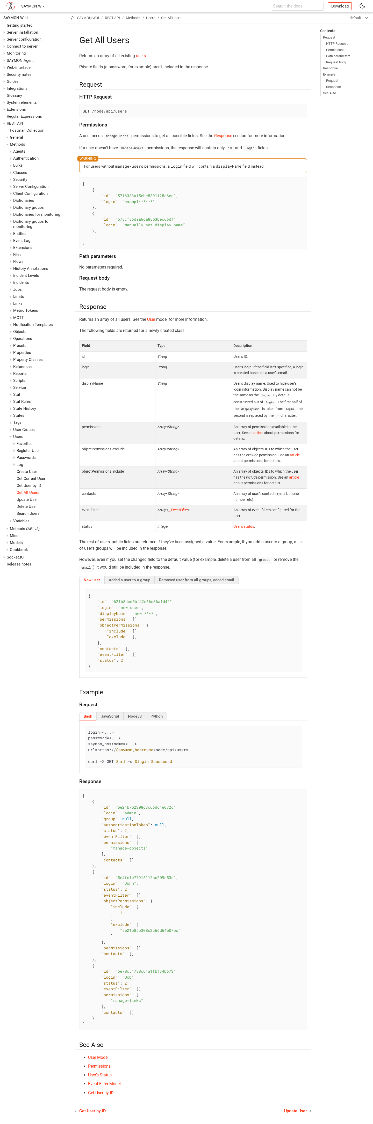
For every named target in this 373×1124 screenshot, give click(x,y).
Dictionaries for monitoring (36, 214)
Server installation (22, 32)
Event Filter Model (104, 1080)
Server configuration (24, 39)
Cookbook (19, 549)
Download (340, 6)
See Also (329, 93)
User (151, 318)
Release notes (19, 564)
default (355, 18)
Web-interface (19, 67)
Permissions (335, 50)
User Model (98, 1054)
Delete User (27, 506)
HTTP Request (337, 44)
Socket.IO (15, 557)
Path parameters (338, 56)
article (258, 431)
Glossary (14, 95)
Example (329, 74)
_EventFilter (178, 508)
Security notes (19, 74)
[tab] (91, 577)
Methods (25, 528)
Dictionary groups (28, 207)
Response (330, 68)
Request (329, 37)
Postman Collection (27, 130)
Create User (27, 471)
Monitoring (16, 53)
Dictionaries (23, 200)
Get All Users (28, 492)
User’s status (243, 524)
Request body (336, 62)
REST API (15, 123)
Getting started (19, 25)
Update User (27, 499)
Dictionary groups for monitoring (31, 224)
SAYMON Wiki (33, 6)
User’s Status (100, 1071)
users (141, 55)
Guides (13, 81)
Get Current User (31, 478)
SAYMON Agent (20, 60)
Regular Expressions (24, 116)
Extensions (16, 109)
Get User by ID (29, 485)
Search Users (28, 513)
